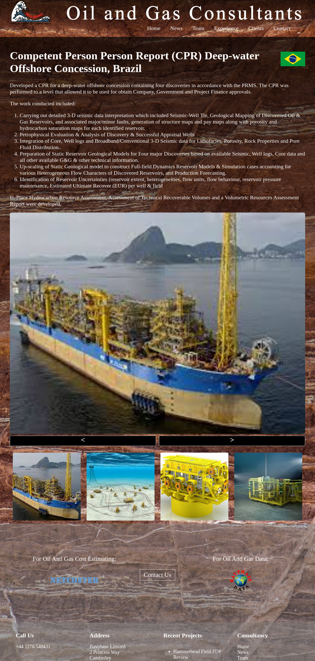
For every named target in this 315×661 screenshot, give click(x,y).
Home (153, 28)
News (176, 28)
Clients (256, 28)
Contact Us (157, 574)
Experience (226, 28)
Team (198, 28)
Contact (282, 28)
